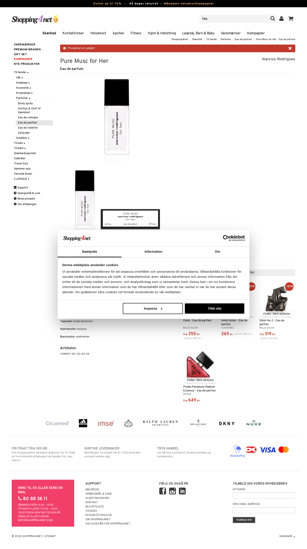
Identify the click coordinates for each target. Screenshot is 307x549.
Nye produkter (27, 64)
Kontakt (91, 502)
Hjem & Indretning (162, 33)
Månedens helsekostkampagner (189, 4)
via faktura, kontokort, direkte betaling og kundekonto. (190, 452)
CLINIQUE (22, 179)
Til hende (211, 39)
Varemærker (231, 33)
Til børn (20, 148)
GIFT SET (20, 54)
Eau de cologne (28, 117)
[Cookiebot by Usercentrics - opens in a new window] (226, 238)
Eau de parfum (243, 39)
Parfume (226, 39)
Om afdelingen (25, 204)
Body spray (25, 103)
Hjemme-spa (22, 169)
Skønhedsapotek (25, 153)
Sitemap (49, 536)
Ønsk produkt (24, 199)
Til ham (20, 143)
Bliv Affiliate (94, 506)
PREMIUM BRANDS (27, 49)
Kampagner (256, 33)
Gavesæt (24, 133)
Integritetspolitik (98, 515)
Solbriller (19, 158)
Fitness (135, 33)
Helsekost (98, 33)
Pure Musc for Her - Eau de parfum (275, 39)
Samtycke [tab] (89, 251)
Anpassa (153, 308)
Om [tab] (217, 251)
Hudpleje (23, 83)
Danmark (287, 536)
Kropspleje (24, 93)
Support (21, 188)
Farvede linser (23, 174)
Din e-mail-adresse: (246, 504)
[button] (291, 19)
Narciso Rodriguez (278, 59)
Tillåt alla (214, 308)
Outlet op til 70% (107, 4)
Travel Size (21, 163)
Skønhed (49, 33)
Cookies (91, 511)
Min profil (92, 489)
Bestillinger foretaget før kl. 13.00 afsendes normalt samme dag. (117, 452)
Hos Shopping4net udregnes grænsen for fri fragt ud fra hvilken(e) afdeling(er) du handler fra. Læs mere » (44, 454)
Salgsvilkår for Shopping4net (107, 524)
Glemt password (97, 498)
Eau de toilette (28, 128)
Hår (19, 78)
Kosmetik (24, 88)
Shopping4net (179, 39)
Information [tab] (153, 251)
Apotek (118, 33)
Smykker (23, 138)
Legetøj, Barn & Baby (198, 33)
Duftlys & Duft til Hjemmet (29, 110)
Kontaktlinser (73, 33)
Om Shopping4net (97, 519)
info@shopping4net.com (35, 520)
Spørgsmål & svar (27, 193)
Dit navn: (239, 489)
